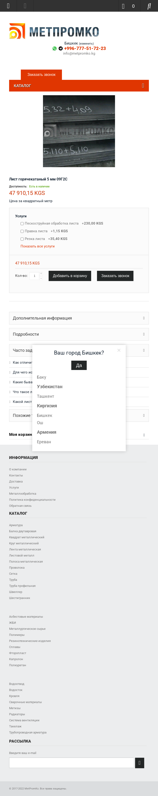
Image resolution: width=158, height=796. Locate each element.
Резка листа (46, 239)
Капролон (16, 659)
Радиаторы (17, 714)
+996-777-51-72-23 (85, 48)
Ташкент (45, 396)
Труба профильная (22, 585)
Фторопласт (17, 653)
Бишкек (44, 415)
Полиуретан (17, 665)
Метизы (15, 708)
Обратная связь (20, 505)
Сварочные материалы (25, 702)
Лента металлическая (25, 549)
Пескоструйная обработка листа (64, 223)
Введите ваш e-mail (22, 752)
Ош (40, 422)
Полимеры (17, 634)
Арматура (16, 525)
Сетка (13, 573)
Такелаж (15, 726)
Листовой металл (21, 555)
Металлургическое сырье (27, 628)
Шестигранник (19, 597)
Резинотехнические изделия (30, 640)
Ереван (44, 441)
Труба (13, 579)
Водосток (15, 689)
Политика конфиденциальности (32, 499)
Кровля (14, 695)
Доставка (16, 481)
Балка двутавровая (22, 531)
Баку (41, 377)
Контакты (16, 475)
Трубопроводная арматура (28, 732)
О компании (18, 469)
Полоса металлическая (26, 561)
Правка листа (46, 231)
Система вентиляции (24, 720)
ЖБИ (12, 622)
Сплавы (14, 646)
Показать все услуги (38, 246)
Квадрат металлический (26, 537)
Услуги (21, 216)
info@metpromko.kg (79, 53)
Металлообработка (22, 493)
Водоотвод (16, 683)
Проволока (17, 567)
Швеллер (15, 591)
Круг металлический (24, 543)
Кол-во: (21, 276)
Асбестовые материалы (26, 616)
